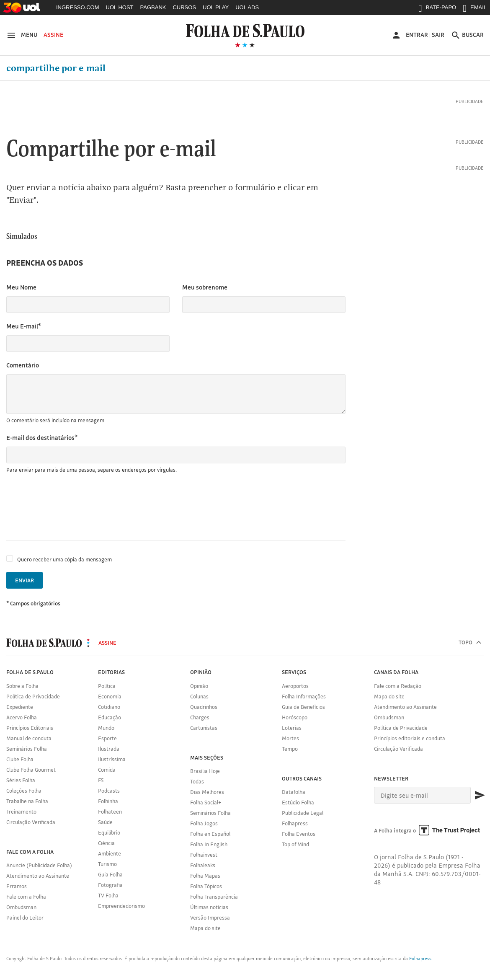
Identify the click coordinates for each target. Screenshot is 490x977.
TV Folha (108, 895)
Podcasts (109, 790)
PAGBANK (153, 7)
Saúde (105, 822)
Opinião (199, 686)
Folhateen (110, 811)
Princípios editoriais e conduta (409, 738)
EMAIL (475, 9)
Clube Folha (20, 759)
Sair (438, 35)
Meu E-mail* (23, 326)
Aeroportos (295, 686)
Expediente (19, 707)
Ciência (106, 843)
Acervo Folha (21, 717)
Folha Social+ (206, 802)
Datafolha (293, 792)
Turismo (107, 864)
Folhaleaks (202, 865)
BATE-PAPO (437, 9)
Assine (53, 35)
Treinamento (21, 811)
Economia (109, 696)
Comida (107, 769)
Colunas (199, 696)
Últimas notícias (209, 907)
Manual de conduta (29, 738)
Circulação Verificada (30, 822)
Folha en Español (210, 833)
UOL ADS (247, 7)
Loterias (292, 727)
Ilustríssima (112, 759)
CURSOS (184, 7)
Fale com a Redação (397, 686)
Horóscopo (294, 717)
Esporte (107, 738)
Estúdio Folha (298, 802)
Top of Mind (295, 844)
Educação (109, 717)
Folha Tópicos (206, 886)
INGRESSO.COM (77, 7)
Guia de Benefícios (303, 707)
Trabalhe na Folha (27, 801)
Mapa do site (205, 928)
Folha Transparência (214, 896)
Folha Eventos (298, 833)
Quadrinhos (203, 707)
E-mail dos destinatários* (41, 437)
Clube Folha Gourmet (31, 769)
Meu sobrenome (204, 287)
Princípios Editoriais (29, 727)
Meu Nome (21, 287)
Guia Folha (110, 874)
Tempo (290, 748)
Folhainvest (203, 854)
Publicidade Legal (302, 813)
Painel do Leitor (25, 917)
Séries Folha (20, 780)
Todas (197, 781)
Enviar (24, 580)
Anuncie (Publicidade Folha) (39, 865)
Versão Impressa (210, 917)
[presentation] (70, 507)
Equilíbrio (109, 832)
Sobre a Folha (22, 686)
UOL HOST (120, 7)
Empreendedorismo (121, 906)
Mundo (106, 727)
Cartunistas (203, 727)
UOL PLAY (216, 7)
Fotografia (110, 885)
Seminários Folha (26, 748)
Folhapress (295, 823)
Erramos (16, 886)
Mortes (290, 738)
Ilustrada (108, 748)
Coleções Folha (23, 790)
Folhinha (108, 801)
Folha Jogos (204, 823)
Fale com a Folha (26, 896)
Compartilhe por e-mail (56, 68)
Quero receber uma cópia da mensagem (64, 559)
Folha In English (208, 844)
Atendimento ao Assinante (37, 875)
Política (107, 686)
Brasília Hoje (205, 771)
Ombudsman (21, 907)
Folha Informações (304, 696)
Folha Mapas (205, 875)
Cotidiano (109, 707)
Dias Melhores (207, 792)
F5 (100, 780)
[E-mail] (422, 795)
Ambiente (109, 853)
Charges (199, 717)
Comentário (22, 365)
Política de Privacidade (33, 696)
